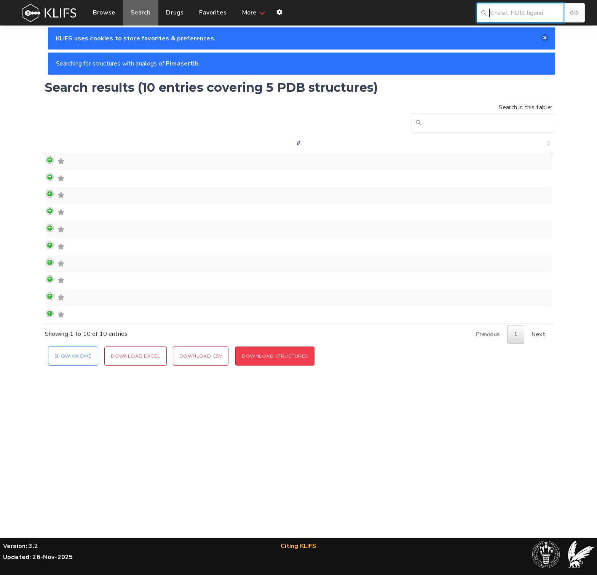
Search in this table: (482, 118)
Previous (488, 455)
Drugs (175, 12)
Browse (104, 12)
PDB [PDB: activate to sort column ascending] (174, 148)
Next (539, 455)
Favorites (213, 12)
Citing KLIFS (299, 546)
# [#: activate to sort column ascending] (54, 148)
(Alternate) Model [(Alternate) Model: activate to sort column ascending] (246, 148)
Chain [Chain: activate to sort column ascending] (203, 148)
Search (141, 12)
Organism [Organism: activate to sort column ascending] (455, 148)
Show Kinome (73, 476)
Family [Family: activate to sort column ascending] (113, 148)
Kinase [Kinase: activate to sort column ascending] (79, 148)
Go (574, 13)
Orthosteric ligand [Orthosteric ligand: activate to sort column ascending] (354, 148)
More (250, 12)
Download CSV (200, 476)
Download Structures (275, 476)
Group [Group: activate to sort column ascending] (145, 148)
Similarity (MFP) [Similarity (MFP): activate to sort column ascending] (502, 148)
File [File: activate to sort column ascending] (540, 148)
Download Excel (135, 476)
